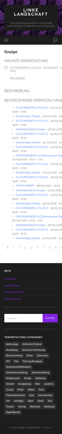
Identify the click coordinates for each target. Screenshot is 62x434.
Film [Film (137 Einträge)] (16, 361)
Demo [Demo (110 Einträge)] (30, 355)
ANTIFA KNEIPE (25, 185)
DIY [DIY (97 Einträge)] (8, 361)
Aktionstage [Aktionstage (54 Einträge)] (12, 344)
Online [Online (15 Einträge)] (31, 389)
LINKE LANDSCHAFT (31, 12)
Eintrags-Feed (12, 285)
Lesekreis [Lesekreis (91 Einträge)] (48, 383)
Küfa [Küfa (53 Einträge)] (37, 383)
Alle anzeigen (17, 78)
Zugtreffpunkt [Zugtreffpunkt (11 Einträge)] (13, 412)
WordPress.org (12, 298)
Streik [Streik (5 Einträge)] (40, 400)
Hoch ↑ (47, 427)
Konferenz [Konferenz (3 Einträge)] (40, 378)
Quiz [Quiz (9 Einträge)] (31, 395)
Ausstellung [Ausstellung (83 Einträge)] (12, 349)
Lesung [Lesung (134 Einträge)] (9, 389)
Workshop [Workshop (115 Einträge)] (49, 406)
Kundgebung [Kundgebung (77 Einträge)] (24, 383)
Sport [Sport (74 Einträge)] (30, 400)
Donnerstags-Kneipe (28, 116)
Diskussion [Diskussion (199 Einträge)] (42, 355)
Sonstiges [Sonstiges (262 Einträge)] (19, 400)
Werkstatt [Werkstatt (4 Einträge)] (35, 406)
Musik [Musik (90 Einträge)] (20, 389)
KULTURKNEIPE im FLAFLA (25, 67)
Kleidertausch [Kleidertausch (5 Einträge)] (13, 378)
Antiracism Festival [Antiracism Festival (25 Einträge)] (31, 344)
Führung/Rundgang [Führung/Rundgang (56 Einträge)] (32, 361)
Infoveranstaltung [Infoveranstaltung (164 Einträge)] (40, 372)
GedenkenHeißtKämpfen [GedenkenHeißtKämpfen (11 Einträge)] (18, 366)
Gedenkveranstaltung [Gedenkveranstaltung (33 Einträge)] (17, 372)
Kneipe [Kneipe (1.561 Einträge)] (27, 378)
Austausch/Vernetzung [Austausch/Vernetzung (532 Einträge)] (33, 349)
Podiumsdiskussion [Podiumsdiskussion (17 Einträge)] (15, 395)
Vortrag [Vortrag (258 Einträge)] (22, 406)
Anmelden (10, 278)
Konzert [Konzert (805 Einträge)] (10, 383)
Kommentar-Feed (14, 291)
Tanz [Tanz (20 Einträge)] (50, 400)
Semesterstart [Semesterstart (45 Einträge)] (45, 395)
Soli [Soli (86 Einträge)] (8, 400)
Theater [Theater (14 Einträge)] (10, 406)
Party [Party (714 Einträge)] (41, 389)
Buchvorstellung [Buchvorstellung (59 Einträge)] (14, 355)
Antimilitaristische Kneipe (30, 129)
